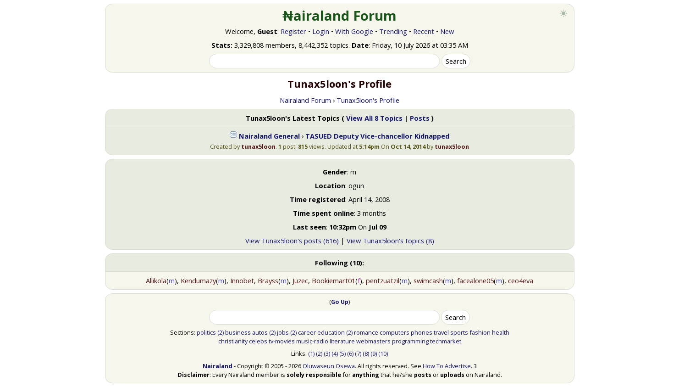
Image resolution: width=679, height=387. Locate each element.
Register (293, 31)
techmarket (445, 341)
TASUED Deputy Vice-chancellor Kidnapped (377, 135)
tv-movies (282, 341)
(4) (334, 353)
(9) (373, 353)
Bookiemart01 (333, 280)
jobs (283, 332)
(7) (358, 353)
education (331, 332)
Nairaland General (269, 135)
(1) (311, 353)
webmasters (373, 341)
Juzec (300, 280)
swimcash (428, 280)
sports (459, 332)
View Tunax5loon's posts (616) (292, 240)
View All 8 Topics (374, 118)
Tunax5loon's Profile (368, 100)
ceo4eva (520, 280)
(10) (383, 353)
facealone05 (475, 280)
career (307, 332)
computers (394, 332)
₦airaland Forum (339, 15)
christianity (233, 341)
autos (260, 332)
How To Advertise (447, 366)
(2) (220, 332)
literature (342, 341)
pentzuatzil (382, 280)
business (238, 332)
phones (421, 332)
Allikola (156, 280)
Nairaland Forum (305, 100)
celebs (258, 341)
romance (366, 332)
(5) (342, 353)
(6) (350, 353)
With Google (354, 31)
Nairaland (217, 366)
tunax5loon (258, 146)
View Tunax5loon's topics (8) (390, 240)
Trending (393, 31)
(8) (366, 353)
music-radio (312, 341)
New (447, 31)
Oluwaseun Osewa (329, 366)
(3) (327, 353)
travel (441, 332)
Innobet (242, 280)
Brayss (268, 280)
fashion (480, 332)
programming (410, 341)
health (500, 332)
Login (320, 31)
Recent (423, 31)
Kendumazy (198, 280)
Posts (420, 118)
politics (206, 332)
